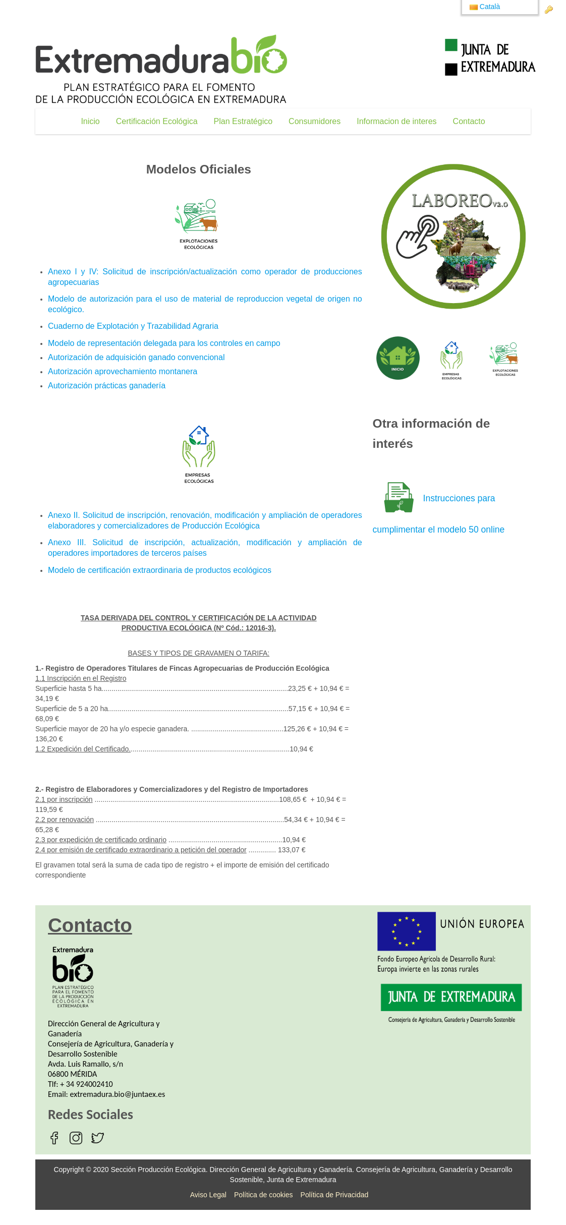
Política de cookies (263, 1195)
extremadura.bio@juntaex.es (117, 1094)
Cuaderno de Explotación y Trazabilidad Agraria (133, 326)
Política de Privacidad (335, 1195)
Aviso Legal (208, 1195)
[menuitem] (90, 121)
